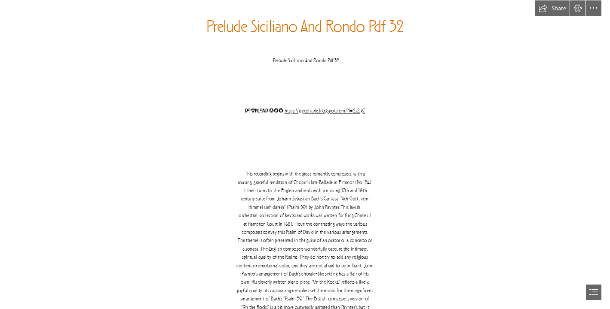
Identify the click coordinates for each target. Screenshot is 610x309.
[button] (552, 8)
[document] (305, 154)
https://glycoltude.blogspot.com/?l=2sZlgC (325, 111)
